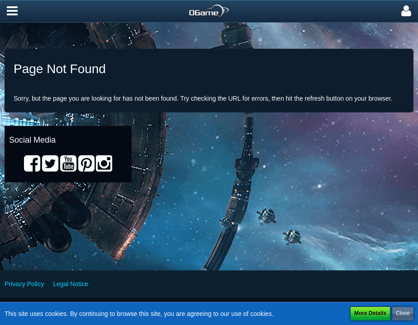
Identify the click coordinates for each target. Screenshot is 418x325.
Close (403, 313)
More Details (370, 313)
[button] (12, 11)
